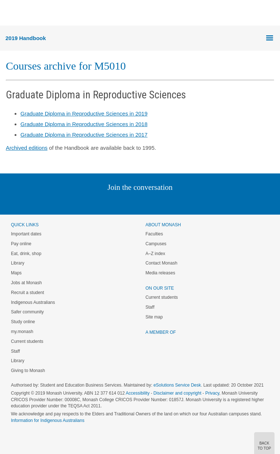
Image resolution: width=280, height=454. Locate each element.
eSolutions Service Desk (177, 385)
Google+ (145, 202)
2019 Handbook (25, 38)
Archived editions (26, 148)
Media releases (160, 272)
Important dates (26, 233)
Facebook (133, 202)
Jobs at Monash (26, 282)
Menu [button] (9, 13)
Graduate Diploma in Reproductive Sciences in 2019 (84, 113)
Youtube (175, 202)
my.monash (22, 331)
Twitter (119, 202)
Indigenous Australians (33, 302)
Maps (16, 272)
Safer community (27, 311)
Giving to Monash (28, 370)
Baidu (190, 202)
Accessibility (137, 393)
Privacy (212, 393)
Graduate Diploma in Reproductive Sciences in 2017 (84, 135)
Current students (27, 341)
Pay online (21, 243)
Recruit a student (27, 292)
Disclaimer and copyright (177, 393)
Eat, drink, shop (26, 253)
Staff (15, 351)
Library (17, 263)
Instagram (88, 202)
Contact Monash (161, 263)
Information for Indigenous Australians (47, 420)
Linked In (103, 202)
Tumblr (160, 202)
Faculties (154, 233)
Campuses (155, 243)
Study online (23, 321)
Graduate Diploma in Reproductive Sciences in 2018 (84, 124)
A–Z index (155, 253)
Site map (154, 317)
